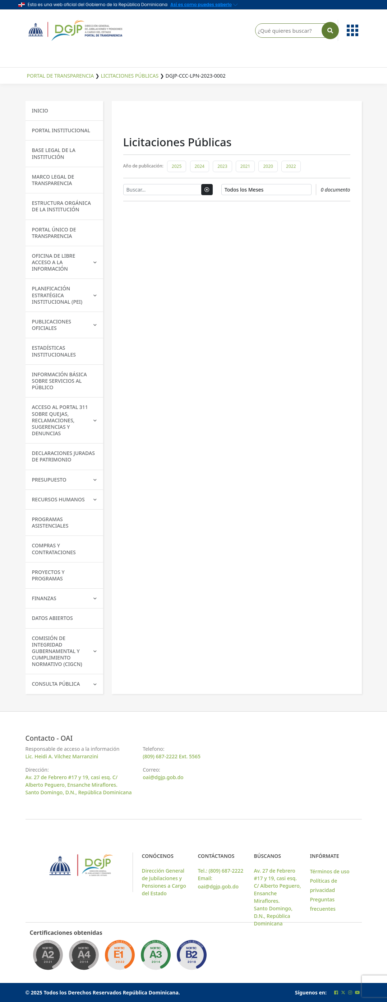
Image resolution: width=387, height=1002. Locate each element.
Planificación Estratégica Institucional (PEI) (64, 295)
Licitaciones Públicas (129, 75)
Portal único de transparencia (54, 232)
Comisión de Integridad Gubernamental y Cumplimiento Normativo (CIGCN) (64, 651)
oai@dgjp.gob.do (163, 777)
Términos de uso (329, 871)
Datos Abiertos (52, 618)
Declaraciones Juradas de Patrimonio (63, 456)
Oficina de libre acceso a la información (64, 262)
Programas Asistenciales (50, 522)
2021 (245, 166)
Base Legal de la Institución (54, 153)
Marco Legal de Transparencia (53, 180)
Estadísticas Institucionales (54, 351)
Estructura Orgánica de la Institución (61, 206)
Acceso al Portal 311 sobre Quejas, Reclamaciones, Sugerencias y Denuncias (64, 420)
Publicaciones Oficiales (64, 324)
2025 (176, 166)
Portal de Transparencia (60, 75)
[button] (351, 30)
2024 (199, 166)
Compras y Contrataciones (54, 548)
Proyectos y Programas (48, 575)
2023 (222, 166)
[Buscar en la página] (330, 30)
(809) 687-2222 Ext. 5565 (172, 756)
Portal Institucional (61, 130)
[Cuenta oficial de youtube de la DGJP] (357, 992)
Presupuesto (64, 479)
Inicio (40, 110)
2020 (268, 166)
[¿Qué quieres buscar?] (295, 30)
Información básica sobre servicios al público (59, 381)
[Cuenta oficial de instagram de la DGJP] (350, 992)
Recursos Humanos (64, 499)
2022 (291, 166)
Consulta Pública (64, 683)
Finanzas (64, 598)
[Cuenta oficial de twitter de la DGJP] (343, 992)
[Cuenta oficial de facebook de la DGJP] (336, 992)
